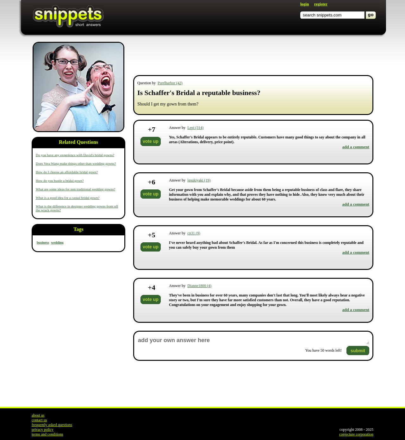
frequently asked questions (52, 425)
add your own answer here (253, 340)
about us (38, 415)
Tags (78, 229)
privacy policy (42, 429)
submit (358, 350)
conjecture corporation (356, 434)
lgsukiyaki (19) (198, 180)
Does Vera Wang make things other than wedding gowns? (76, 163)
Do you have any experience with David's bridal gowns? (75, 155)
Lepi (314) (195, 127)
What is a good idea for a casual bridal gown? (67, 198)
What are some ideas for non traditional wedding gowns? (75, 189)
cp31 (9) (193, 233)
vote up (151, 141)
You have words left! (323, 350)
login (304, 4)
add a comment (355, 146)
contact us (39, 420)
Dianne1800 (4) (199, 286)
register (320, 4)
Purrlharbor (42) (170, 83)
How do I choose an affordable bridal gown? (67, 172)
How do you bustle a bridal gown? (60, 180)
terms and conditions (47, 434)
